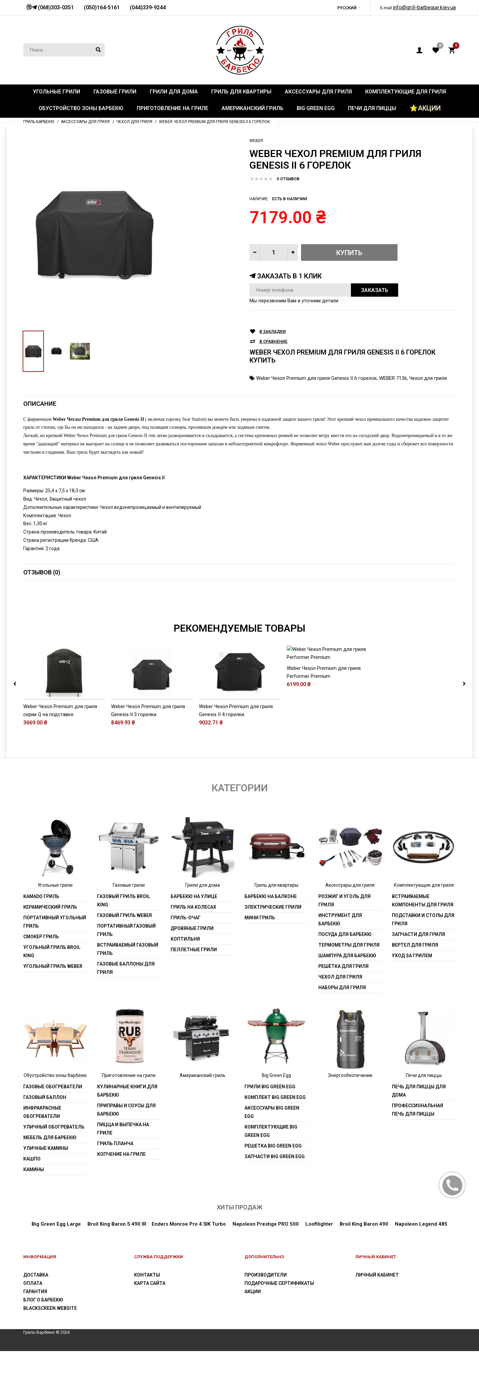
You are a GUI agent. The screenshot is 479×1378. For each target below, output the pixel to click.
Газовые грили (129, 912)
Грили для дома (202, 912)
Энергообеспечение (350, 1102)
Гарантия (35, 1318)
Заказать (374, 290)
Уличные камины (45, 1175)
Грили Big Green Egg (269, 1113)
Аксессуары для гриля (350, 912)
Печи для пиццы (424, 1102)
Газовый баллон (44, 1124)
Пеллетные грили (194, 976)
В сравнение (273, 342)
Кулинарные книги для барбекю (127, 1118)
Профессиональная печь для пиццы (417, 1137)
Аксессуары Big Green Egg (271, 1139)
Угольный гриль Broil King (51, 978)
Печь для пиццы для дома (419, 1118)
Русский (347, 8)
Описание (39, 403)
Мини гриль (259, 944)
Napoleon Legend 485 (421, 1251)
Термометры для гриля (349, 972)
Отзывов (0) (41, 572)
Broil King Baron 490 (364, 1251)
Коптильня (185, 966)
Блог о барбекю (43, 1327)
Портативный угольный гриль (54, 949)
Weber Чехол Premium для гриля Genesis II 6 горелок (316, 378)
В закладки (272, 332)
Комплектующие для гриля (424, 912)
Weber (256, 140)
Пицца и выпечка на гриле (123, 1155)
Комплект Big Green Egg (275, 1124)
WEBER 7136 (393, 378)
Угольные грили (55, 912)
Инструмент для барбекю (340, 946)
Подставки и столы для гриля (423, 946)
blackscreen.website (50, 1335)
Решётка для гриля (343, 993)
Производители (265, 1302)
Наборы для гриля (342, 1014)
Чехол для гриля (428, 378)
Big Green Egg (276, 1102)
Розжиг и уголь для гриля (344, 927)
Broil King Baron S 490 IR (116, 1251)
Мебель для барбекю (50, 1164)
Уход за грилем (412, 982)
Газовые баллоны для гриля (126, 995)
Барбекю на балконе (270, 923)
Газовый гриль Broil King (123, 927)
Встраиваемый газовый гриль (127, 976)
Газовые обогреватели (52, 1113)
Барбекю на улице (194, 923)
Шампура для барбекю (347, 982)
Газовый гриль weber (124, 942)
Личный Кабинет (377, 1302)
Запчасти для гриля (418, 961)
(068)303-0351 (55, 7)
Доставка (35, 1302)
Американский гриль (203, 1102)
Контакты (147, 1302)
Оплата (32, 1310)
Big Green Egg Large (56, 1251)
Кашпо (32, 1185)
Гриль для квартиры (276, 912)
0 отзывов (288, 179)
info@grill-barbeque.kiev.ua (424, 7)
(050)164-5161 (102, 7)
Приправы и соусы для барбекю (126, 1137)
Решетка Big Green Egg (273, 1172)
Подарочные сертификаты (279, 1310)
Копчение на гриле (121, 1181)
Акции (252, 1318)
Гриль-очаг (186, 944)
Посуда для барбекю (345, 961)
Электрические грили (272, 934)
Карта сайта (149, 1310)
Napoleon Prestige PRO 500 (266, 1251)
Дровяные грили (192, 955)
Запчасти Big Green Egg (274, 1183)
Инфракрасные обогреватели (42, 1139)
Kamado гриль (41, 923)
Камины (33, 1196)
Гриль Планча (115, 1170)
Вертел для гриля (415, 972)
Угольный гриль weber (52, 993)
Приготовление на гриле (129, 1102)
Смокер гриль (41, 963)
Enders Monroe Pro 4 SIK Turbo (189, 1251)
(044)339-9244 (148, 7)
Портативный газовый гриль (126, 957)
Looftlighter (319, 1251)
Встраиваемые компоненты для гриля (422, 927)
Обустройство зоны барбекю (55, 1102)
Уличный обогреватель (53, 1153)
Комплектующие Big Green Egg (270, 1158)
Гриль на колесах (193, 934)
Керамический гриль (50, 934)
